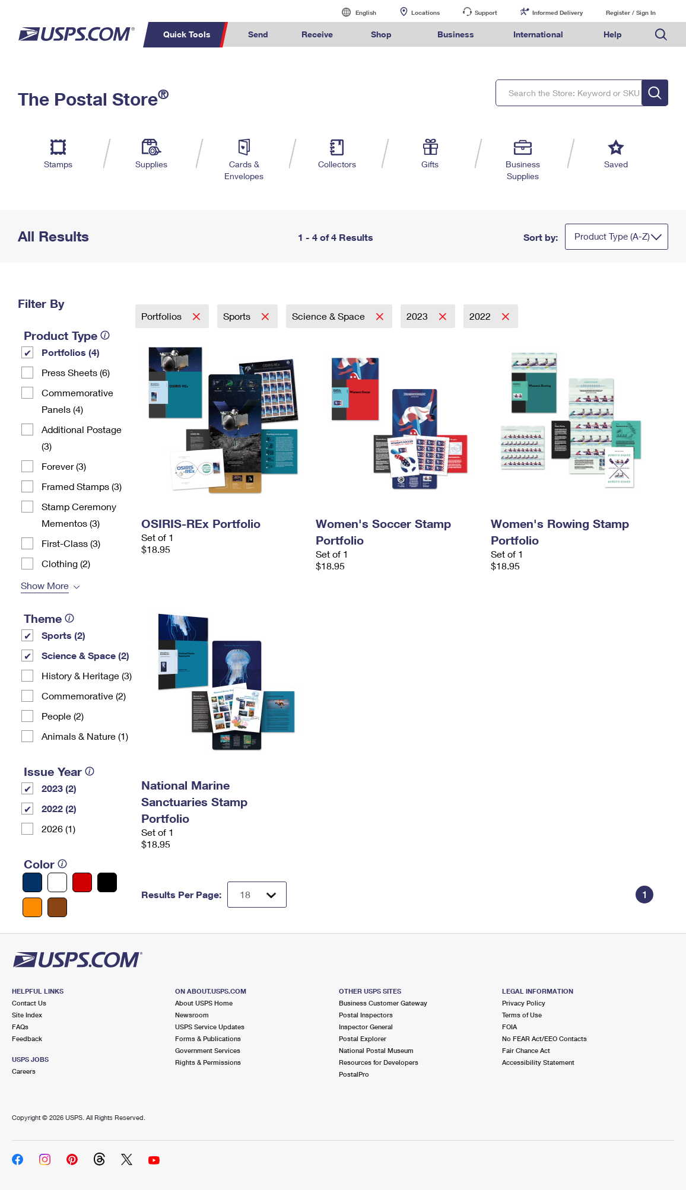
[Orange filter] (32, 907)
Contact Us (29, 1003)
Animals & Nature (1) (85, 736)
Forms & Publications (208, 1038)
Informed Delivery (557, 12)
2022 (481, 316)
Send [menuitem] (258, 34)
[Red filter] (82, 882)
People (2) (63, 715)
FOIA (509, 1026)
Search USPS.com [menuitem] (661, 34)
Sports (238, 316)
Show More (45, 585)
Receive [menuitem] (317, 34)
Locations (425, 12)
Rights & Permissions (208, 1062)
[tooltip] (105, 335)
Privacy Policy (523, 1003)
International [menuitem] (538, 34)
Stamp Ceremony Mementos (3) (79, 515)
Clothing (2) (66, 563)
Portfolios (162, 316)
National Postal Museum (376, 1050)
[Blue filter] (32, 882)
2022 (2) (59, 808)
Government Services (207, 1050)
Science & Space (329, 316)
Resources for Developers (378, 1062)
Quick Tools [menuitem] (187, 34)
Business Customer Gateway (383, 1003)
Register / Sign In (631, 12)
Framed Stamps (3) (82, 486)
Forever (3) (64, 466)
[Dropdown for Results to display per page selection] (257, 895)
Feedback (27, 1038)
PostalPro (354, 1074)
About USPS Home (204, 1003)
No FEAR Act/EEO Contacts (544, 1038)
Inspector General (366, 1026)
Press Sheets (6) (76, 372)
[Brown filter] (57, 907)
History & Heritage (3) (87, 675)
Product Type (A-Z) (612, 236)
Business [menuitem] (455, 34)
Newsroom (192, 1015)
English (353, 12)
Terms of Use (522, 1015)
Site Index (27, 1015)
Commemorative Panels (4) (77, 401)
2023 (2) (59, 788)
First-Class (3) (71, 543)
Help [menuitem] (613, 34)
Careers (24, 1071)
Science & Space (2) (85, 655)
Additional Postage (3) (82, 437)
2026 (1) (58, 828)
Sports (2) (63, 635)
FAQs (20, 1026)
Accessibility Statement (538, 1062)
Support (486, 12)
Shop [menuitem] (381, 34)
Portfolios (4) (71, 352)
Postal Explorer (362, 1038)
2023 (418, 316)
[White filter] (57, 882)
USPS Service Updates (209, 1026)
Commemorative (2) (84, 695)
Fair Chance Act (526, 1050)
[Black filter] (107, 882)
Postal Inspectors (366, 1015)
